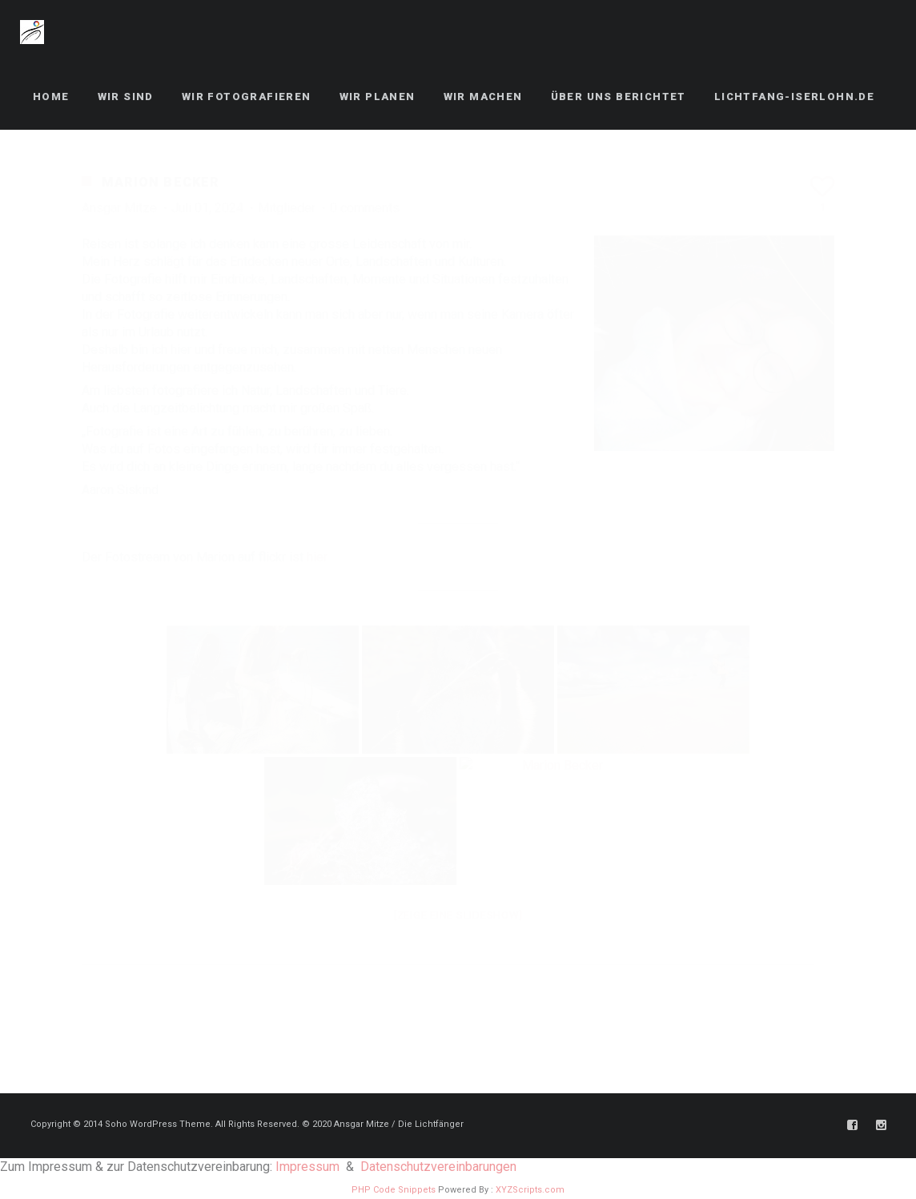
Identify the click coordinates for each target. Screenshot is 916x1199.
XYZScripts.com (530, 1190)
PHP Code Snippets (394, 1190)
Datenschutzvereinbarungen (438, 1166)
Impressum (307, 1166)
